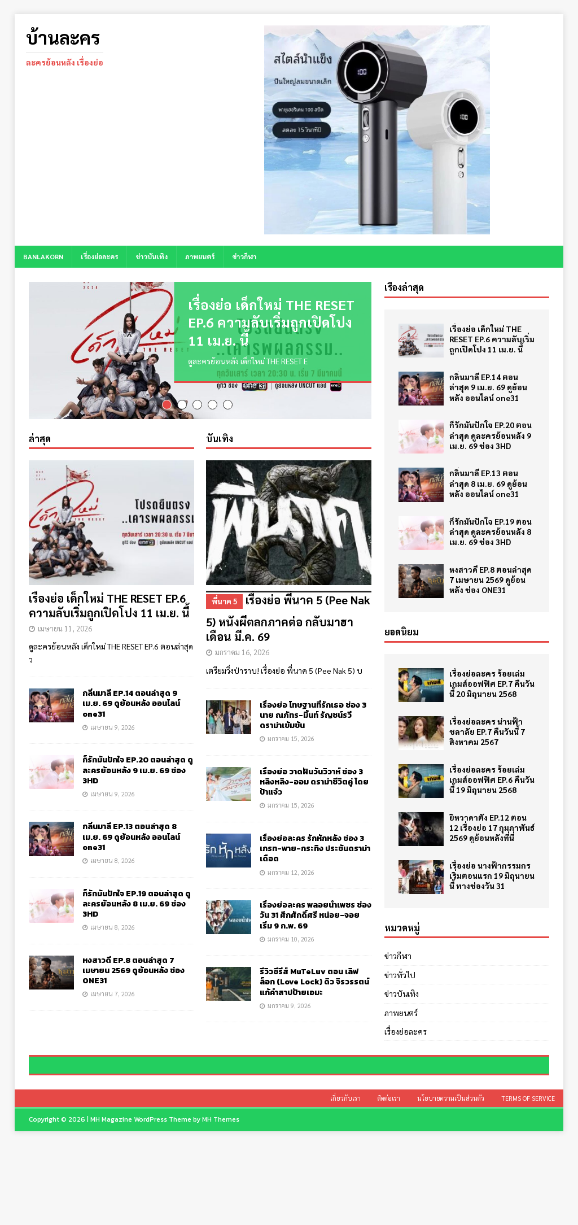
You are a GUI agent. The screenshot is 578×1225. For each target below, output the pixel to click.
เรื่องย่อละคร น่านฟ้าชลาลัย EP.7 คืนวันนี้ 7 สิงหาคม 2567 (487, 731)
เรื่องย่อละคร (99, 256)
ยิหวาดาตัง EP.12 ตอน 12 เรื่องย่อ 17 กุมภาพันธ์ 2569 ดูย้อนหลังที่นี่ (492, 827)
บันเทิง (219, 448)
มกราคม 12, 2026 (291, 881)
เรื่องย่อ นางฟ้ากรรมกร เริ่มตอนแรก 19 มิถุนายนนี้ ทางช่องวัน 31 (492, 875)
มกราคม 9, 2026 (289, 1014)
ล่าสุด (40, 448)
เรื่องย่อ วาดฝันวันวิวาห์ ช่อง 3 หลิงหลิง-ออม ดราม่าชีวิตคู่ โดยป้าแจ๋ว (314, 791)
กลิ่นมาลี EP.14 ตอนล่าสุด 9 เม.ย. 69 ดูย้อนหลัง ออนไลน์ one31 (131, 712)
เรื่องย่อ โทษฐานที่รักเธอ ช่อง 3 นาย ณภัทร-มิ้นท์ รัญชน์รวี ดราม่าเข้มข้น (313, 724)
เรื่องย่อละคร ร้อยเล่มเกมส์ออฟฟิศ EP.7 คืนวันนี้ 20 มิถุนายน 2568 (492, 683)
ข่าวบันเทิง (151, 256)
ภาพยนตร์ (199, 256)
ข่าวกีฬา (244, 256)
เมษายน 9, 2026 (112, 736)
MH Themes (220, 1200)
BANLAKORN (43, 256)
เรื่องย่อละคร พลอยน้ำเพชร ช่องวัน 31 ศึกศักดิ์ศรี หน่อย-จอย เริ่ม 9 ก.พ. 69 (315, 924)
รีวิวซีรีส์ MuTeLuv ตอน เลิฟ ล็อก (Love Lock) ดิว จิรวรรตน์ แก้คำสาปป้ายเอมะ (314, 991)
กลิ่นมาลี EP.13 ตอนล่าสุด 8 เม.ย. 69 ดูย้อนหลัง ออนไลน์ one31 (131, 846)
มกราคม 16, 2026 (242, 661)
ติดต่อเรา (389, 1178)
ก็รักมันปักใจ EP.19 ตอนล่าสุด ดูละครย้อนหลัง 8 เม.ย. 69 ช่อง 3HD (136, 913)
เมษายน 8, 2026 (112, 869)
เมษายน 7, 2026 (112, 1003)
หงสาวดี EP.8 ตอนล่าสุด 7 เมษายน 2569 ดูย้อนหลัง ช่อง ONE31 (133, 980)
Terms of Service (528, 1178)
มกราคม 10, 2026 (291, 948)
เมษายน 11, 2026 (65, 637)
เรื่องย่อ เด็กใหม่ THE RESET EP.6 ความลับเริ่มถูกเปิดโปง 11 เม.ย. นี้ (271, 321)
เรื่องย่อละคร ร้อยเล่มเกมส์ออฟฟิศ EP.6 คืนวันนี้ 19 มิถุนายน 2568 (492, 779)
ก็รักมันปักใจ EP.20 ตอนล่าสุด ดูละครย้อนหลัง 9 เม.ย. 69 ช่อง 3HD (137, 779)
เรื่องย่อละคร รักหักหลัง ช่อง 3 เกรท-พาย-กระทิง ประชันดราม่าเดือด (315, 858)
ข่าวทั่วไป (399, 975)
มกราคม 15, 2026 (291, 747)
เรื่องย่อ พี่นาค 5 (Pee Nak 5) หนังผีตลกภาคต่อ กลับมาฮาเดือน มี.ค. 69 (288, 626)
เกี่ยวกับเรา (345, 1178)
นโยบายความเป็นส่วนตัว (450, 1178)
